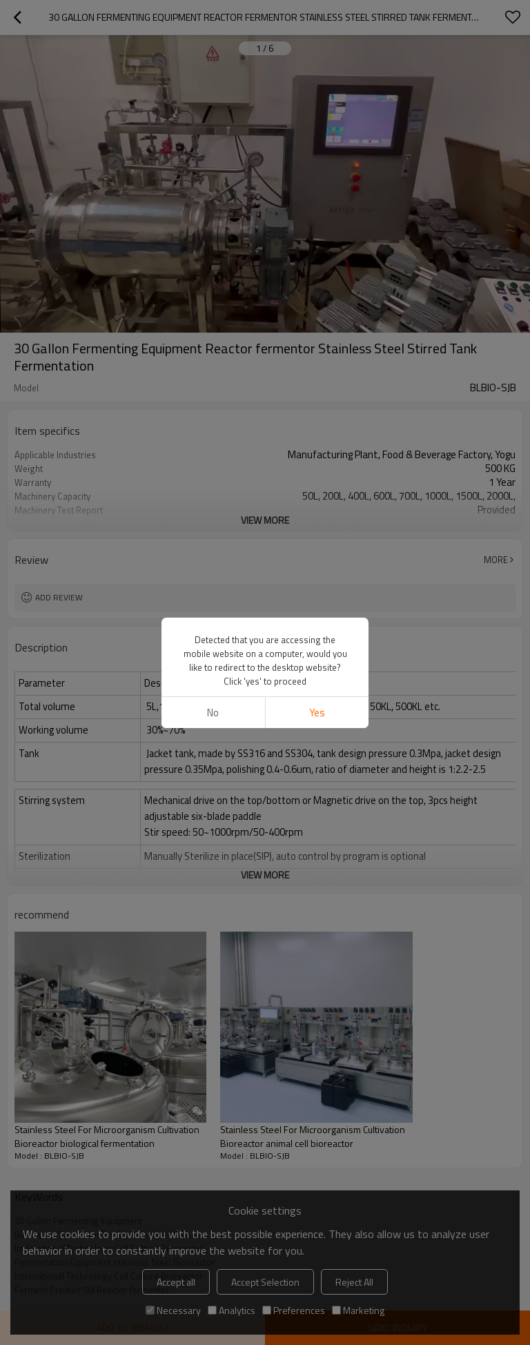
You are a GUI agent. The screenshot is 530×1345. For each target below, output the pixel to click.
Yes (317, 712)
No (213, 712)
